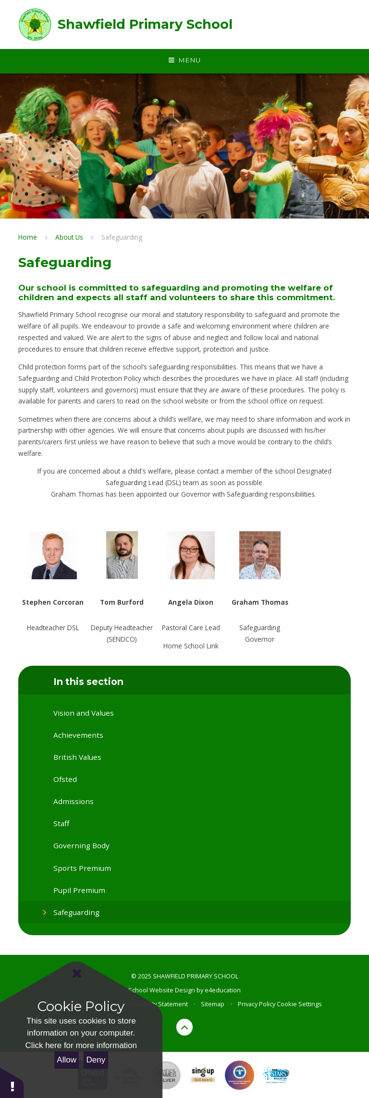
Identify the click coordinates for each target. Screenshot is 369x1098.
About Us (69, 237)
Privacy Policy (256, 1004)
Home (27, 237)
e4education (223, 990)
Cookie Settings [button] (299, 1004)
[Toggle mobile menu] (184, 60)
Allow (66, 1059)
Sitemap (212, 1004)
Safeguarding (121, 237)
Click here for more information (81, 1045)
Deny (96, 1059)
